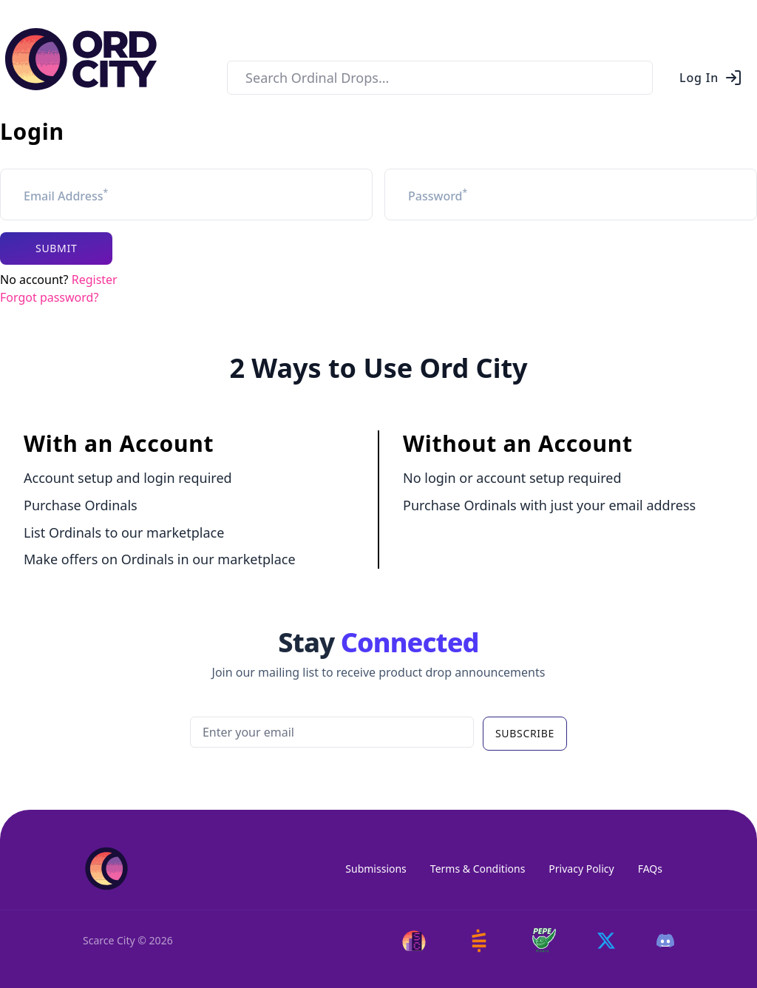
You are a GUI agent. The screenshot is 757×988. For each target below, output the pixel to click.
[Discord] (665, 941)
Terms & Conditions (478, 869)
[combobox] (440, 78)
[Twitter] (606, 941)
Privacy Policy (581, 869)
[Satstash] (479, 941)
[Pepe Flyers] (544, 940)
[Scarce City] (414, 940)
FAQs (650, 869)
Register (95, 279)
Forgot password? (49, 297)
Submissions (376, 869)
